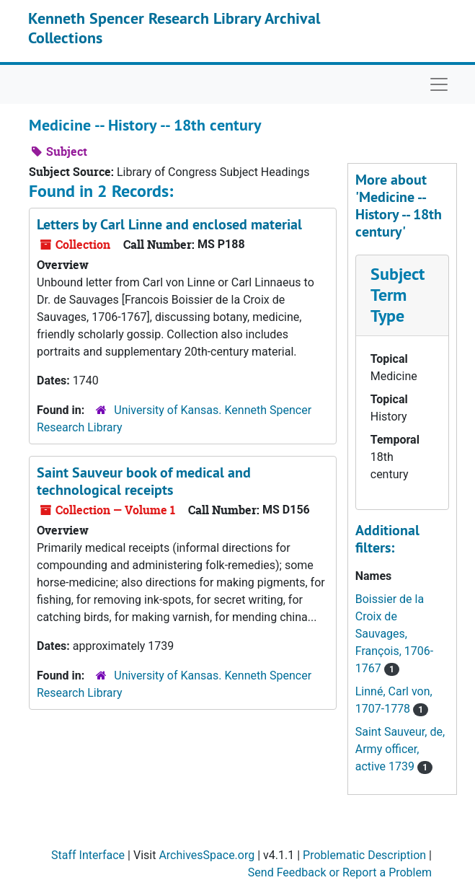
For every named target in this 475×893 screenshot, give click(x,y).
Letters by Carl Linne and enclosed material (169, 224)
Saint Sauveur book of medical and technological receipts (144, 481)
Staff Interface (88, 855)
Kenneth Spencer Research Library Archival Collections (174, 27)
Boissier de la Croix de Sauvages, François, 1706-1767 (394, 633)
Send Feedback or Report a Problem (340, 872)
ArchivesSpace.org (206, 855)
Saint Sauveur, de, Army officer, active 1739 (400, 749)
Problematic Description (364, 855)
